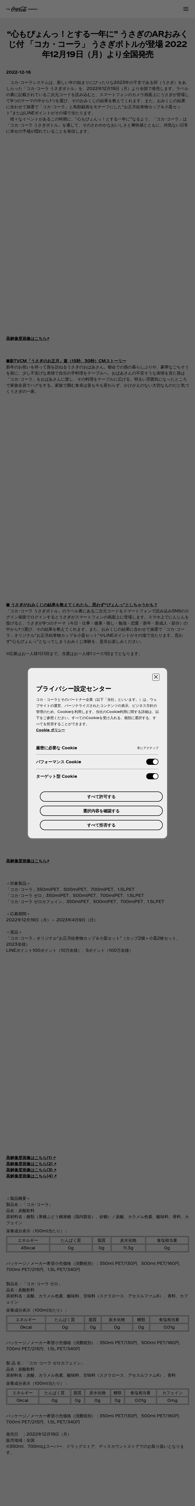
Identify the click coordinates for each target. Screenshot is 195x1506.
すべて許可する (101, 796)
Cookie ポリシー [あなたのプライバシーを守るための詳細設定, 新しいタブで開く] (50, 730)
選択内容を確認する (101, 810)
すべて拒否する (101, 824)
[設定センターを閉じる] (156, 677)
